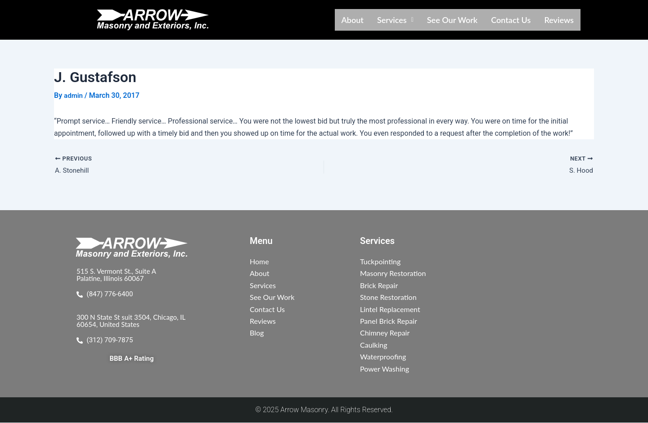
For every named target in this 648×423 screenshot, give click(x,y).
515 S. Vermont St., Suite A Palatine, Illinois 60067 (118, 274)
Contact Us (511, 20)
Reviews (559, 20)
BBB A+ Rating (131, 359)
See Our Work (452, 20)
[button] (395, 20)
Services (395, 20)
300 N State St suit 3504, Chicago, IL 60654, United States (130, 321)
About (353, 20)
